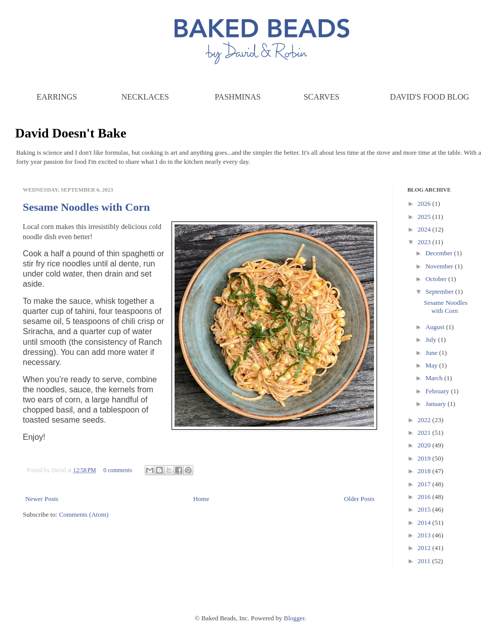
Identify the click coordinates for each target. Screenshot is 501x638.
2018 (425, 471)
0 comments (117, 470)
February (438, 391)
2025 (425, 216)
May (432, 365)
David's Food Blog (429, 97)
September (440, 291)
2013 (425, 535)
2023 (425, 242)
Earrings (56, 97)
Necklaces (145, 97)
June (432, 352)
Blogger (294, 618)
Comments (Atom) (84, 514)
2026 (425, 203)
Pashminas (238, 97)
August (436, 327)
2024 (425, 229)
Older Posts (359, 499)
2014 (425, 522)
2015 (425, 509)
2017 (425, 484)
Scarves (322, 97)
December (440, 253)
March (435, 378)
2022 (425, 420)
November (440, 266)
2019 (425, 458)
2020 (425, 445)
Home (201, 499)
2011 (425, 561)
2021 (425, 432)
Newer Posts (41, 499)
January (437, 403)
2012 (425, 548)
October (437, 279)
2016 (425, 496)
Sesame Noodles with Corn (86, 207)
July (432, 339)
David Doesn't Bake (71, 133)
